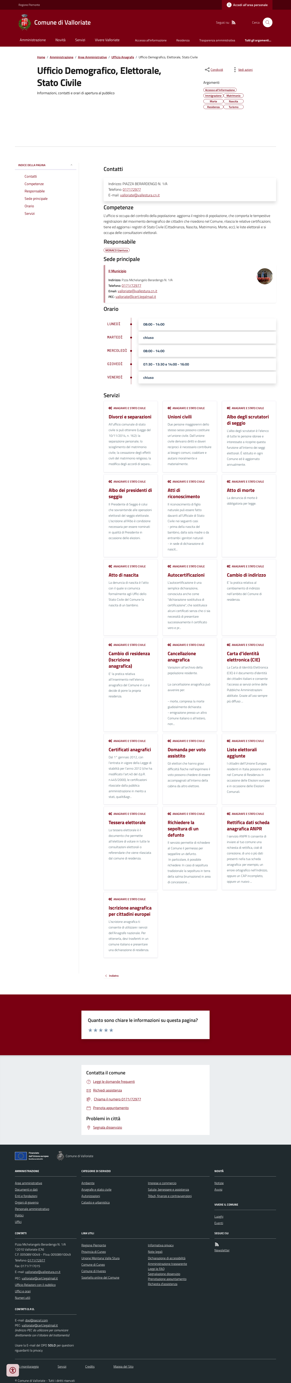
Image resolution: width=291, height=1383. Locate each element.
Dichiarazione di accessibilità (166, 1258)
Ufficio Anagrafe (122, 57)
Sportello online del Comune (100, 1277)
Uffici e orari (23, 1291)
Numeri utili (22, 1297)
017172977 (132, 189)
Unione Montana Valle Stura (100, 1258)
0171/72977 (131, 285)
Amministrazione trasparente (167, 1263)
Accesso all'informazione (151, 40)
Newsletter (222, 1250)
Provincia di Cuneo (93, 1251)
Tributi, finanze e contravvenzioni (170, 1195)
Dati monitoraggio (27, 1366)
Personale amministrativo (32, 1208)
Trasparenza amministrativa (217, 40)
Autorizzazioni (90, 1195)
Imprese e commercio (162, 1183)
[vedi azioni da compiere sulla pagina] (242, 69)
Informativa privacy (161, 1245)
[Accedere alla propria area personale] (247, 5)
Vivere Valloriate (107, 40)
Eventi (218, 1223)
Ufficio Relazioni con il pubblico (35, 1284)
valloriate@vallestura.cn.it (140, 195)
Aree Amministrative (92, 57)
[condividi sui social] (213, 69)
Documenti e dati (26, 1189)
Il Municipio (117, 271)
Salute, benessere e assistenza (168, 1189)
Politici (19, 1215)
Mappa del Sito (123, 1366)
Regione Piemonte (29, 5)
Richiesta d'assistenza (162, 1283)
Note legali (155, 1251)
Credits (90, 1366)
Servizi (80, 40)
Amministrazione (33, 40)
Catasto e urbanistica (95, 1202)
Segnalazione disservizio (164, 1273)
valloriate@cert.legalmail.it (135, 296)
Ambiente (88, 1183)
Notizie (219, 1183)
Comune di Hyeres (93, 1271)
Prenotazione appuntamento (167, 1278)
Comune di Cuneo (93, 1264)
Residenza (183, 40)
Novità (60, 40)
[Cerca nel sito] (266, 22)
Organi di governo (26, 1202)
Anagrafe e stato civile (127, 408)
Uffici (18, 1221)
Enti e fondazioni (26, 1195)
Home (41, 57)
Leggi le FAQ (156, 1268)
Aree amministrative (28, 1183)
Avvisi (218, 1189)
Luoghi (218, 1216)
